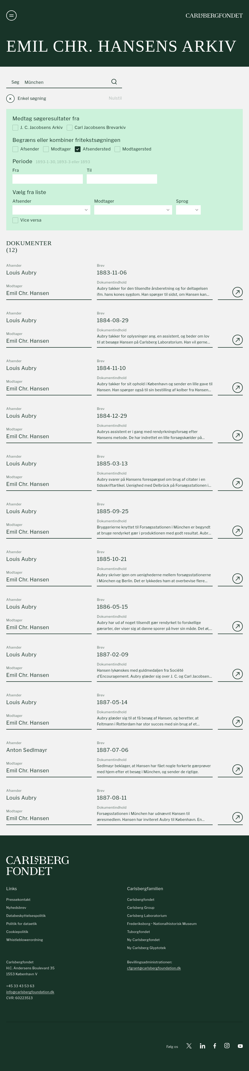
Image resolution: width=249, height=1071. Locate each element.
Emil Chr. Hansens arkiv (121, 46)
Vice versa (27, 220)
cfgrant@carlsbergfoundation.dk (154, 968)
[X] (189, 1046)
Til (89, 170)
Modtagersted (133, 149)
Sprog (182, 201)
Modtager (57, 149)
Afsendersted (93, 149)
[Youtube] (240, 1047)
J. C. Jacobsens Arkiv (37, 128)
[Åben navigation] (11, 15)
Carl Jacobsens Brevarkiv (96, 128)
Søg (15, 82)
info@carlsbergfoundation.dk (30, 992)
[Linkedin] (202, 1046)
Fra (15, 170)
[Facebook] (214, 1046)
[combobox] (51, 210)
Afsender (25, 149)
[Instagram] (227, 1046)
